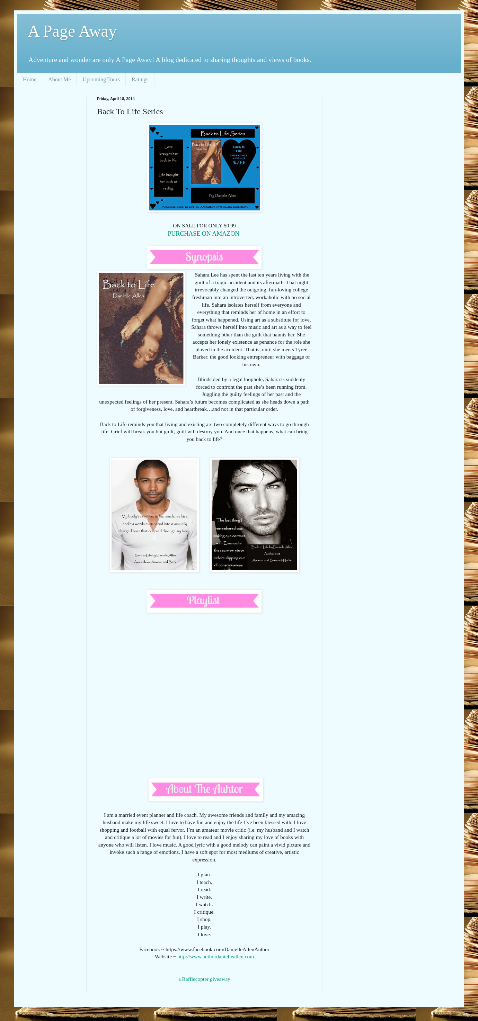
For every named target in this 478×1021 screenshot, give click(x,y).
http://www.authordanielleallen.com (215, 956)
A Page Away (72, 31)
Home (29, 79)
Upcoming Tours (101, 79)
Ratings (140, 79)
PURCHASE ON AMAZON (204, 233)
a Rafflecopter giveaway (204, 979)
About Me (59, 79)
